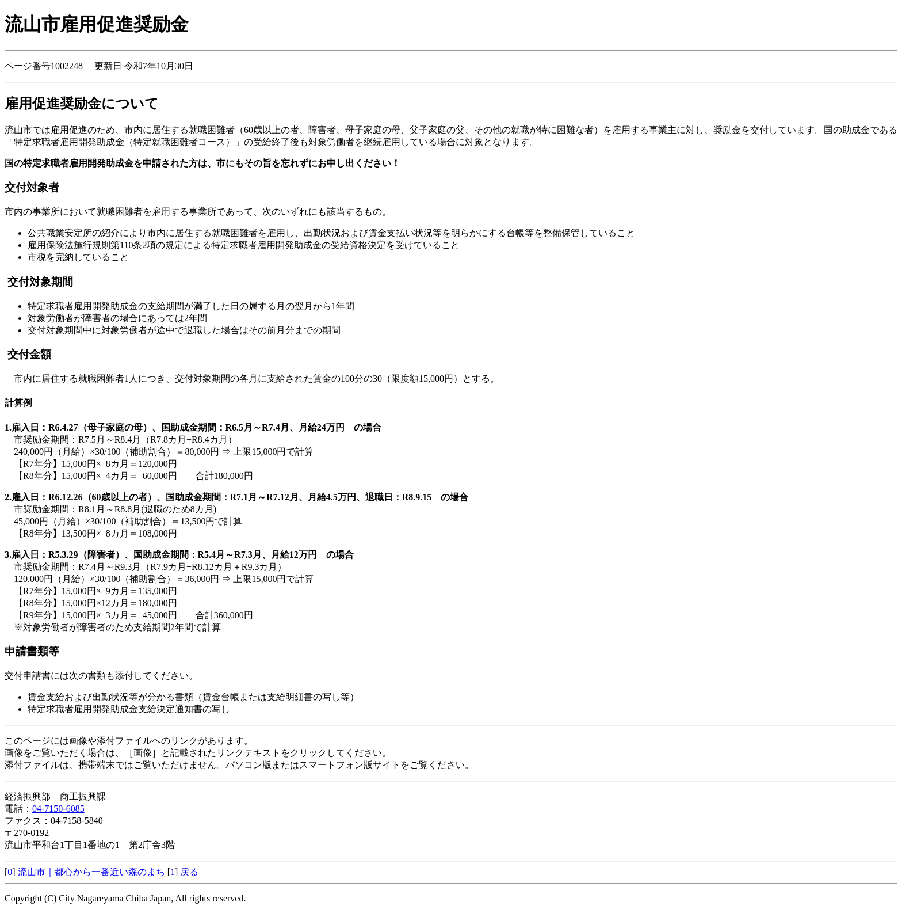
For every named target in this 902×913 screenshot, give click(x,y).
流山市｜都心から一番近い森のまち (91, 872)
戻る (189, 872)
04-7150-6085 (58, 808)
